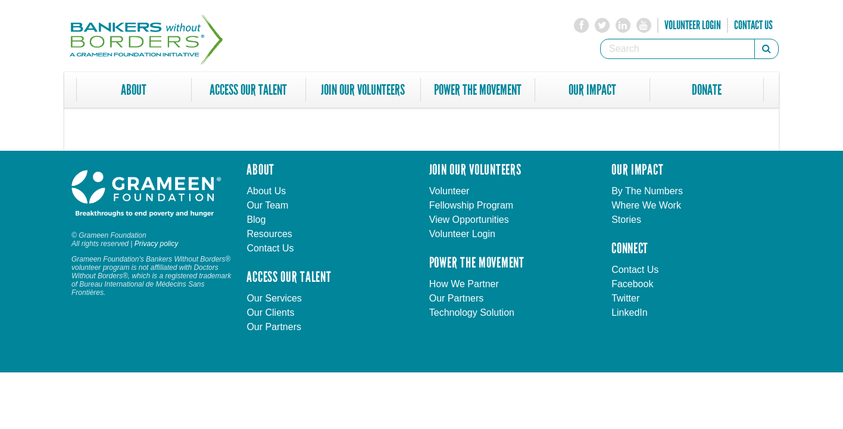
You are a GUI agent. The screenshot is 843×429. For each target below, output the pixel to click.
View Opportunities (469, 219)
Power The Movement (478, 90)
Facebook (632, 284)
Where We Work (646, 205)
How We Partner (464, 284)
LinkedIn (629, 312)
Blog (256, 219)
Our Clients (270, 312)
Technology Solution (471, 312)
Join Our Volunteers (363, 90)
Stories (626, 219)
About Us (266, 191)
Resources (269, 234)
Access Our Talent (248, 90)
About (133, 90)
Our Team (267, 205)
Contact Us (753, 25)
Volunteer (449, 191)
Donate (707, 90)
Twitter (625, 298)
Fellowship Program (471, 205)
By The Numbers (647, 191)
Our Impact (592, 90)
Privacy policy (156, 244)
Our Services (273, 298)
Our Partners (273, 327)
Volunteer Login (692, 25)
